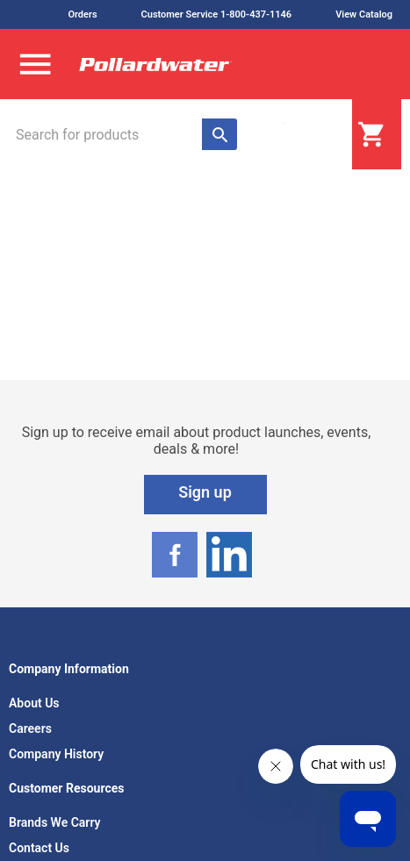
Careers (30, 728)
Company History (56, 754)
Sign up (205, 492)
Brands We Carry (55, 822)
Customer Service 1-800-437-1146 (216, 14)
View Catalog (363, 14)
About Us (34, 703)
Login (308, 135)
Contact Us (39, 848)
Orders (82, 14)
